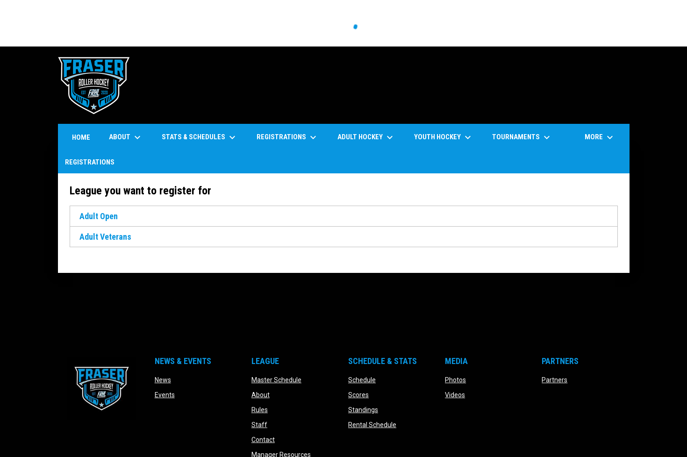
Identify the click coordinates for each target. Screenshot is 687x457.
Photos (455, 380)
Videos (455, 395)
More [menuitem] (600, 137)
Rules (259, 410)
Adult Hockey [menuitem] (366, 137)
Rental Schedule (372, 424)
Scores (358, 395)
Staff (259, 424)
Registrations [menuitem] (288, 137)
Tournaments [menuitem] (522, 137)
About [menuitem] (126, 137)
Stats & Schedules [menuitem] (200, 137)
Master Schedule (276, 380)
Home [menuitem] (81, 137)
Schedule (362, 380)
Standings (363, 410)
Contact (263, 439)
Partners (554, 380)
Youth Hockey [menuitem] (443, 137)
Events (165, 395)
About (260, 395)
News (163, 380)
